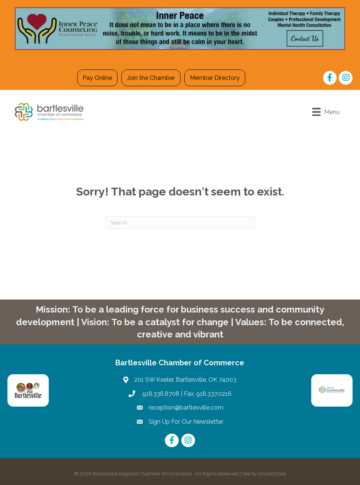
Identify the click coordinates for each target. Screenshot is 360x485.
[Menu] (326, 112)
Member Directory (215, 77)
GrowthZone (272, 473)
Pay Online (97, 77)
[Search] (180, 222)
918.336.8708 (160, 393)
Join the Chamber (151, 77)
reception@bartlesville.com (186, 407)
